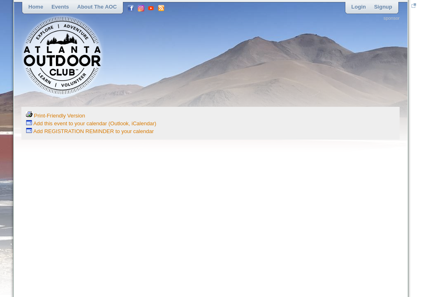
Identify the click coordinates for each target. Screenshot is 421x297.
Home (35, 7)
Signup (383, 7)
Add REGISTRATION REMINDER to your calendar (90, 131)
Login (359, 7)
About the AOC (97, 7)
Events (60, 7)
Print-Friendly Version (55, 116)
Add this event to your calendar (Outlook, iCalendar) (91, 123)
